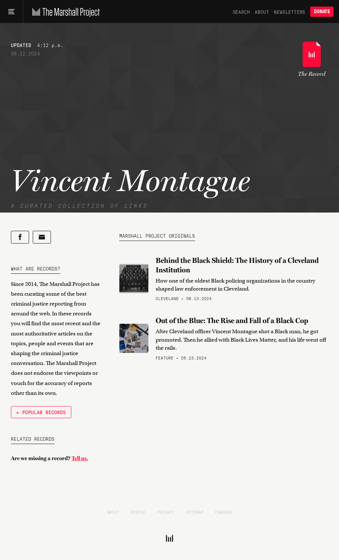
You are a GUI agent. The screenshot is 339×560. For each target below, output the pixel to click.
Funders (223, 512)
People (138, 512)
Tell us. (80, 458)
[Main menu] (11, 11)
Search (241, 11)
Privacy (166, 512)
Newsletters (289, 11)
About (262, 11)
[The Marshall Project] (64, 11)
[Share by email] (42, 237)
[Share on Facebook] (20, 237)
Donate (322, 11)
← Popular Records (41, 412)
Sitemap (194, 512)
